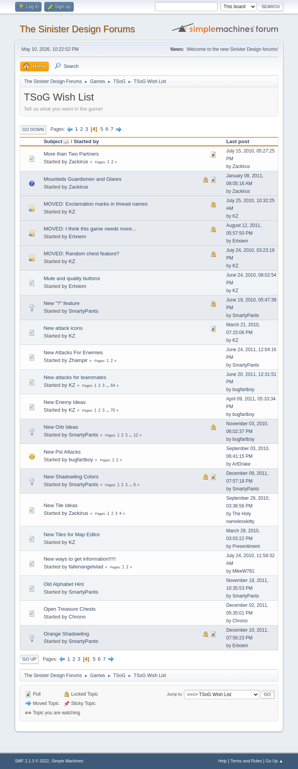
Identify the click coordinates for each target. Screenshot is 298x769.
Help (222, 761)
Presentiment (246, 546)
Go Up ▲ (274, 761)
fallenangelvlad (86, 567)
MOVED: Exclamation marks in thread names (95, 204)
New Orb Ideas (60, 427)
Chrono (77, 617)
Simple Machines (67, 761)
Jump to (174, 694)
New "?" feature (61, 303)
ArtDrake (241, 464)
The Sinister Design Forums (77, 29)
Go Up (29, 659)
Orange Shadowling (66, 634)
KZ (72, 212)
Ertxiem (77, 236)
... (108, 385)
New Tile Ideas (60, 505)
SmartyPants (83, 311)
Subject (56, 141)
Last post (237, 141)
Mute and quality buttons (71, 278)
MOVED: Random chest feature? (81, 253)
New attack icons (63, 328)
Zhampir (78, 360)
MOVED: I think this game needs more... (89, 229)
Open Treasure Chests (69, 609)
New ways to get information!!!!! (79, 559)
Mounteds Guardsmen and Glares (82, 179)
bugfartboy (243, 389)
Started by (86, 141)
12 (135, 435)
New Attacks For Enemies (73, 352)
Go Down (33, 129)
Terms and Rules (246, 761)
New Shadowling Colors (71, 477)
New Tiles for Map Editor (71, 534)
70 (113, 410)
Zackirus (78, 162)
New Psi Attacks (62, 452)
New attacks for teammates (74, 377)
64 (113, 385)
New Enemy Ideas (64, 402)
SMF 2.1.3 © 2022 (32, 761)
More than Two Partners (71, 154)
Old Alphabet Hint (63, 584)
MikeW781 (243, 571)
